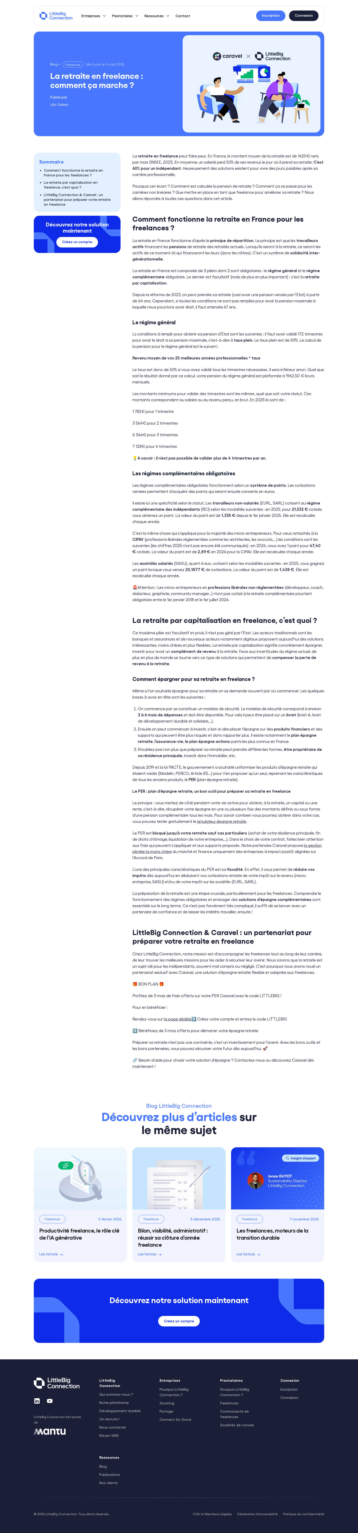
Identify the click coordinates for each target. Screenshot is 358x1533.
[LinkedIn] (37, 1401)
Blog (103, 1466)
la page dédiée (177, 1018)
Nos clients (108, 1482)
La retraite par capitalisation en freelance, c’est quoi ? (70, 184)
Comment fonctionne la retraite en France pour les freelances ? (73, 172)
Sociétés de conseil (237, 1425)
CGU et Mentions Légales (212, 1514)
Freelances (229, 1403)
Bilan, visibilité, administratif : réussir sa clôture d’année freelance (173, 1237)
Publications (109, 1474)
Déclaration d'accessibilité (257, 1514)
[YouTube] (50, 1401)
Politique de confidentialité (303, 1514)
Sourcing (167, 1403)
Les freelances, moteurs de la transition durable (272, 1234)
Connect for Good (175, 1419)
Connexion (289, 1397)
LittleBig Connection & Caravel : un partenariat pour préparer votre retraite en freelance (77, 199)
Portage (166, 1411)
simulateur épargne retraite (221, 821)
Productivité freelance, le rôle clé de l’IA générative (79, 1234)
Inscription (289, 1389)
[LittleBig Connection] (55, 16)
